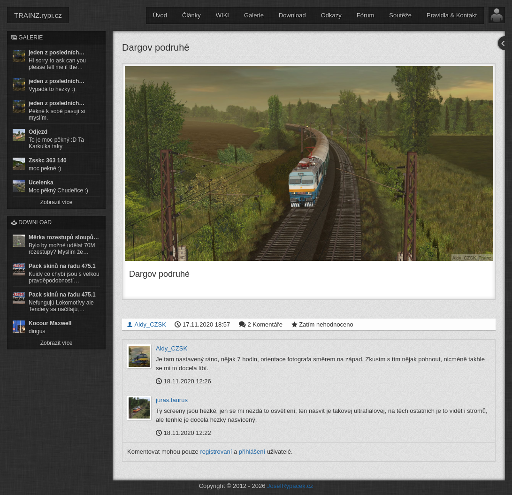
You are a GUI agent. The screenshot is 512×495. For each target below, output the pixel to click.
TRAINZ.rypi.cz (38, 15)
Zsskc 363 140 (48, 160)
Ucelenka (41, 182)
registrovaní (216, 451)
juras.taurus (172, 399)
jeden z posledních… (56, 52)
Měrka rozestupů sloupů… (64, 237)
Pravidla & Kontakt (452, 15)
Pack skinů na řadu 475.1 (62, 266)
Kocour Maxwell (50, 323)
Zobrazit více (56, 202)
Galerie (254, 15)
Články (191, 15)
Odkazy (331, 15)
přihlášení (252, 451)
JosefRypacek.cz (290, 485)
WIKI (222, 15)
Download (292, 15)
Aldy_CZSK (146, 324)
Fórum (365, 15)
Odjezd (38, 132)
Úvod (160, 15)
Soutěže (400, 15)
